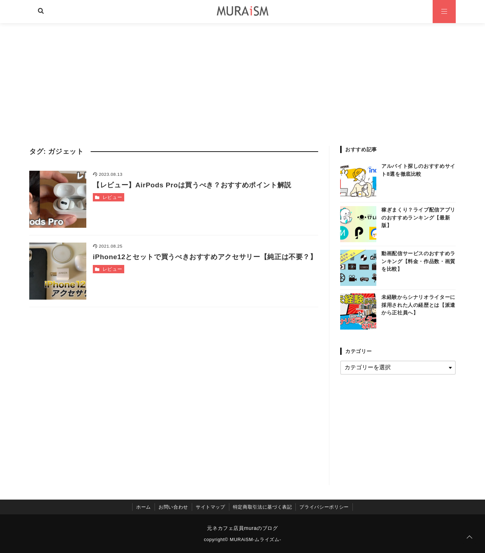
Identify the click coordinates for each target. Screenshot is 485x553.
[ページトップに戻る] (469, 537)
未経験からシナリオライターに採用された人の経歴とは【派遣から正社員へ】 (418, 304)
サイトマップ (210, 507)
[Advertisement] (242, 77)
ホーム (143, 507)
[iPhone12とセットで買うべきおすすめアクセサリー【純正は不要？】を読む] (57, 271)
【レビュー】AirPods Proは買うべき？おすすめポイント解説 (192, 185)
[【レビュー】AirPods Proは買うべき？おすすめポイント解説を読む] (57, 199)
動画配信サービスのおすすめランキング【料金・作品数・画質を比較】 (418, 261)
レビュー (112, 197)
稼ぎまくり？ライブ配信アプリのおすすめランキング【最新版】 (418, 217)
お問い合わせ (173, 507)
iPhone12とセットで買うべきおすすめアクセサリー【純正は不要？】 (205, 257)
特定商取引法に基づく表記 (262, 507)
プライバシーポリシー (323, 507)
